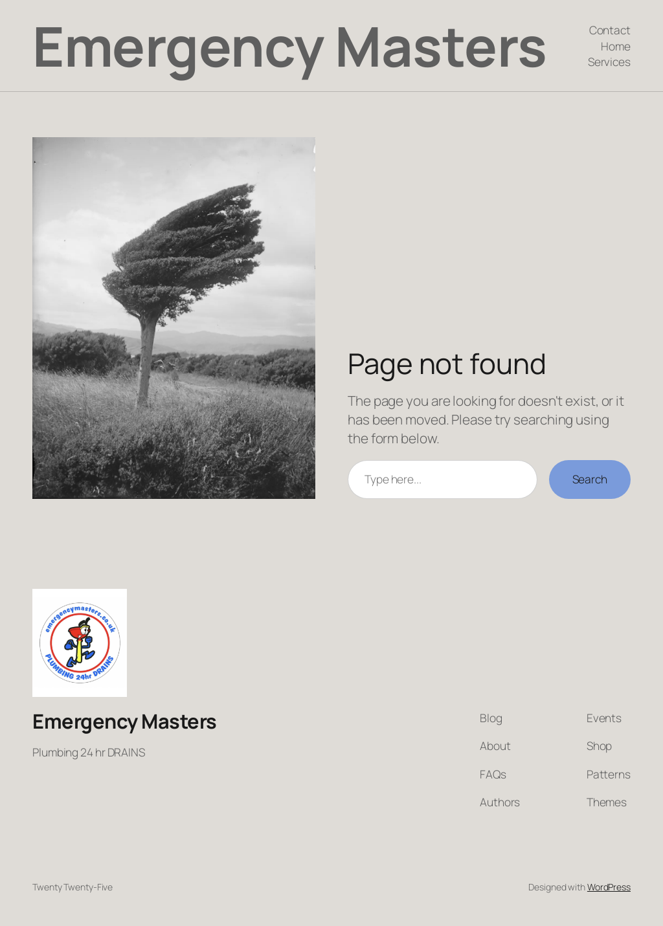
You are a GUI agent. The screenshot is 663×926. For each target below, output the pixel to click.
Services (609, 61)
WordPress (609, 887)
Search (589, 479)
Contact (610, 30)
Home (616, 46)
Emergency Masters (289, 45)
